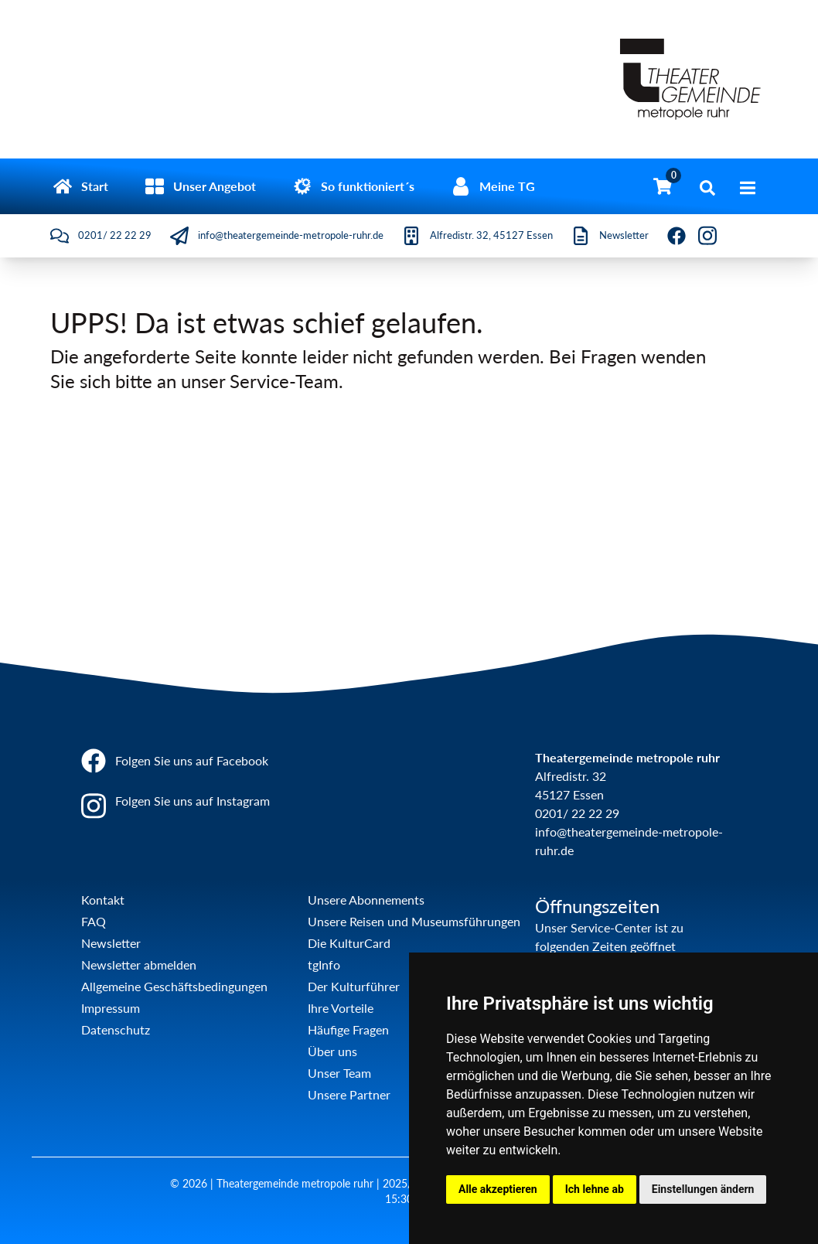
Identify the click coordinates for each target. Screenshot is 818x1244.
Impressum (110, 1007)
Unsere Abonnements (366, 899)
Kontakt (102, 899)
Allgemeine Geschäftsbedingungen (174, 986)
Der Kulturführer (354, 986)
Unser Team (339, 1072)
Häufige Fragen (348, 1029)
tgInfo (324, 964)
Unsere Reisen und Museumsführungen (414, 921)
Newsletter (111, 943)
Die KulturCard (349, 943)
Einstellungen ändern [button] (703, 1189)
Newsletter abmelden (138, 964)
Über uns (332, 1051)
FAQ (93, 921)
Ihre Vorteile (340, 1007)
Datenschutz (115, 1029)
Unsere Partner (349, 1094)
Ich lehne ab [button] (594, 1189)
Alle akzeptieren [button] (497, 1189)
